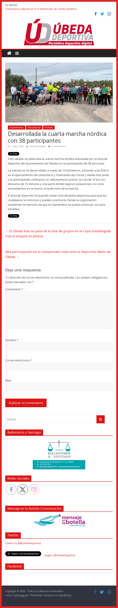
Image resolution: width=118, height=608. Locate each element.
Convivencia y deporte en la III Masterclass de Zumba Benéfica (41, 9)
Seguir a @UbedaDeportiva (59, 555)
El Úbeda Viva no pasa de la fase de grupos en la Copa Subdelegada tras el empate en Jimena (58, 233)
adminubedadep (38, 146)
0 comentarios (57, 146)
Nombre (12, 340)
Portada (49, 127)
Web (8, 380)
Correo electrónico (18, 360)
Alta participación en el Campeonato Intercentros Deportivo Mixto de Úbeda (57, 254)
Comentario (14, 289)
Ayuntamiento (16, 127)
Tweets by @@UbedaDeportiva (23, 543)
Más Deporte (34, 127)
